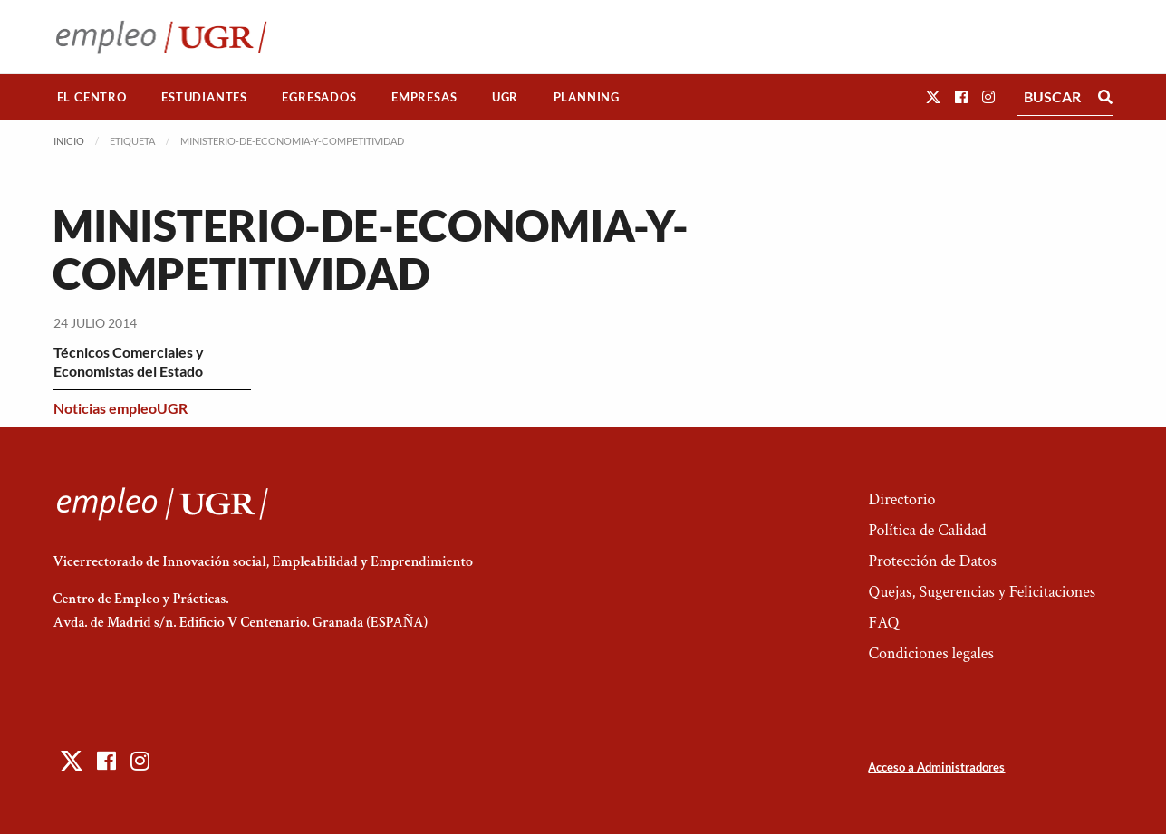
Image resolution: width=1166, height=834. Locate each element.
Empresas (424, 97)
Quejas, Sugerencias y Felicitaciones (981, 591)
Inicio (68, 141)
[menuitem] (92, 97)
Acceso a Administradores (936, 767)
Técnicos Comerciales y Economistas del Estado (128, 361)
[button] (933, 96)
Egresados (319, 97)
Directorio (901, 499)
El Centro (92, 97)
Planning (587, 97)
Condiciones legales (930, 653)
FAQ (883, 622)
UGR (505, 97)
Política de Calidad (927, 530)
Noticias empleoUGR (120, 408)
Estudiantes (204, 97)
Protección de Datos (932, 561)
